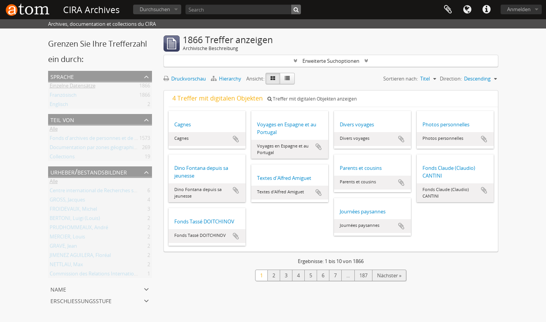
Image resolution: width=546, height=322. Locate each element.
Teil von (62, 119)
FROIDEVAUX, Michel (73, 210)
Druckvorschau (185, 78)
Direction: (451, 78)
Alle (54, 130)
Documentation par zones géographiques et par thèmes (114, 148)
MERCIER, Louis (67, 238)
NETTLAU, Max (66, 265)
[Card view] (272, 78)
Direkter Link (486, 9)
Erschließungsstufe (81, 300)
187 (363, 275)
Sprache (467, 9)
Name (58, 288)
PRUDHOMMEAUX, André (79, 228)
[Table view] (287, 78)
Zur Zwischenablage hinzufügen (236, 139)
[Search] (243, 9)
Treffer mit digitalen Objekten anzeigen (312, 99)
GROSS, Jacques (67, 201)
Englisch (59, 105)
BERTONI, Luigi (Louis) (75, 219)
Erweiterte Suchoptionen (331, 60)
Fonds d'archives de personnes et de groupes (101, 139)
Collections (62, 157)
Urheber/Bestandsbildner (88, 171)
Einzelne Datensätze (72, 87)
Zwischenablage (448, 9)
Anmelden (519, 9)
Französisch (63, 96)
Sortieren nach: (400, 78)
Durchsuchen (155, 9)
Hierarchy (226, 78)
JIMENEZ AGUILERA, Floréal (80, 256)
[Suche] (296, 9)
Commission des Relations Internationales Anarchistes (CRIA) (119, 275)
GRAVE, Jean (63, 247)
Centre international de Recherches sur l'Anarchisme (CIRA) (117, 191)
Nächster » (389, 275)
